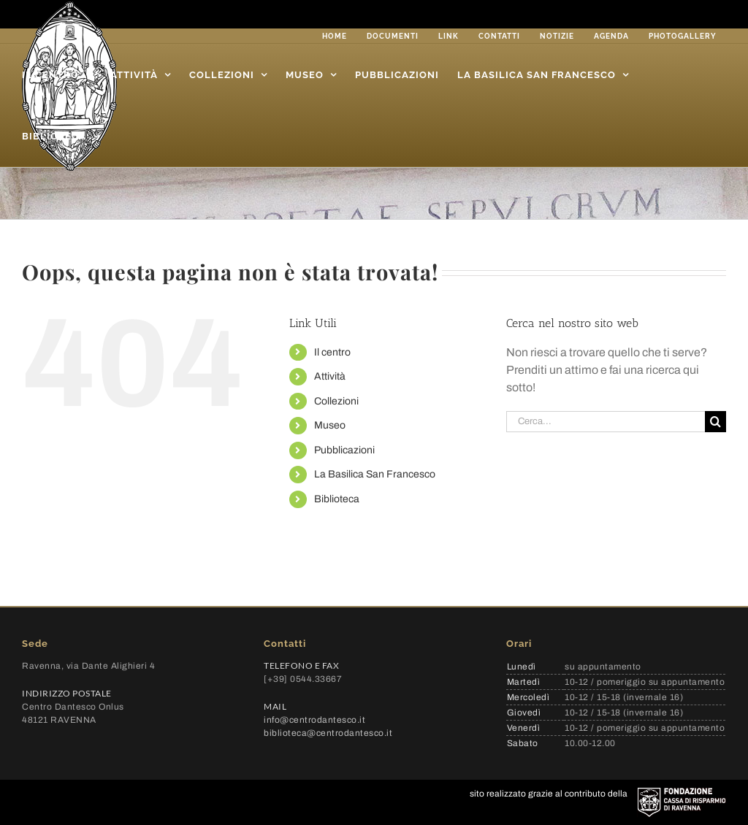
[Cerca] (715, 421)
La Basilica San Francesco (374, 474)
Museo (330, 425)
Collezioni (336, 401)
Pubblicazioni (344, 450)
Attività (330, 376)
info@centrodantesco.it (314, 720)
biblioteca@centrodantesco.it (328, 733)
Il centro (332, 352)
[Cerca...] (605, 421)
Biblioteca (336, 499)
